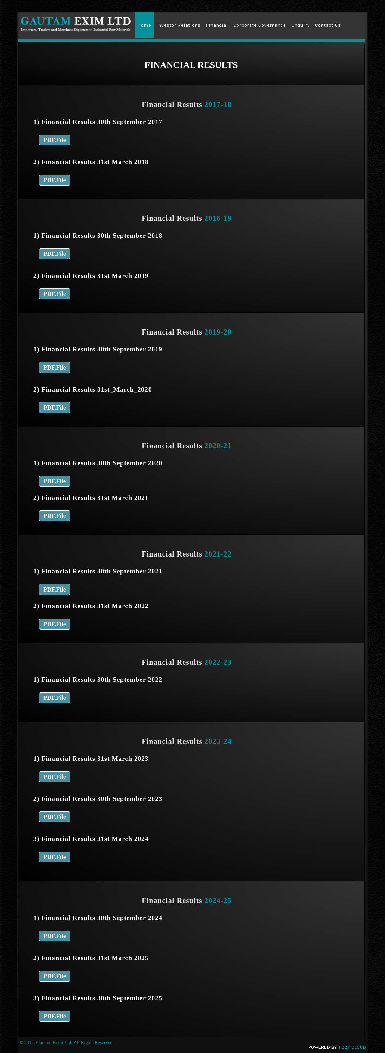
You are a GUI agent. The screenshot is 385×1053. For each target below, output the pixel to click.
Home (144, 25)
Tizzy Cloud (352, 1047)
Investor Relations (178, 25)
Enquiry (300, 25)
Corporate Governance (260, 25)
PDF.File (54, 140)
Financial (217, 25)
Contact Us (328, 25)
